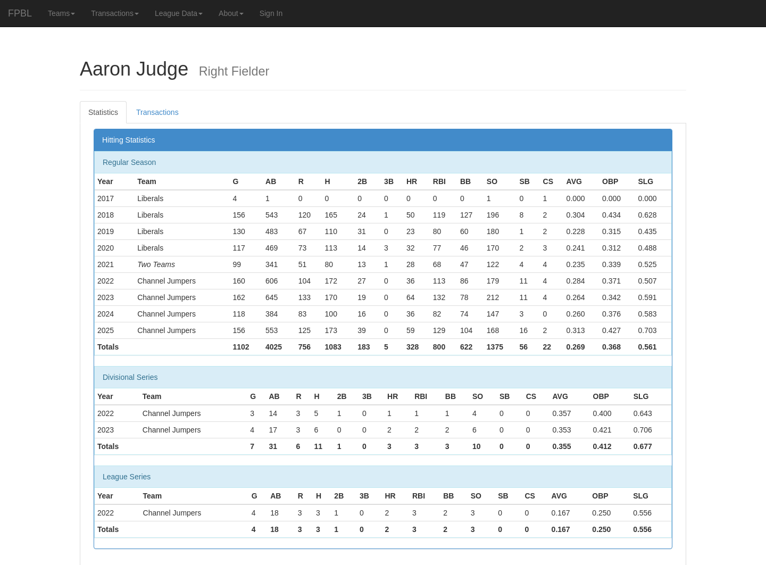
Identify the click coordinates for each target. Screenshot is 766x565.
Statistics (103, 112)
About (231, 13)
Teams (61, 13)
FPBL (20, 13)
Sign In (271, 13)
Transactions (115, 13)
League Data (179, 13)
